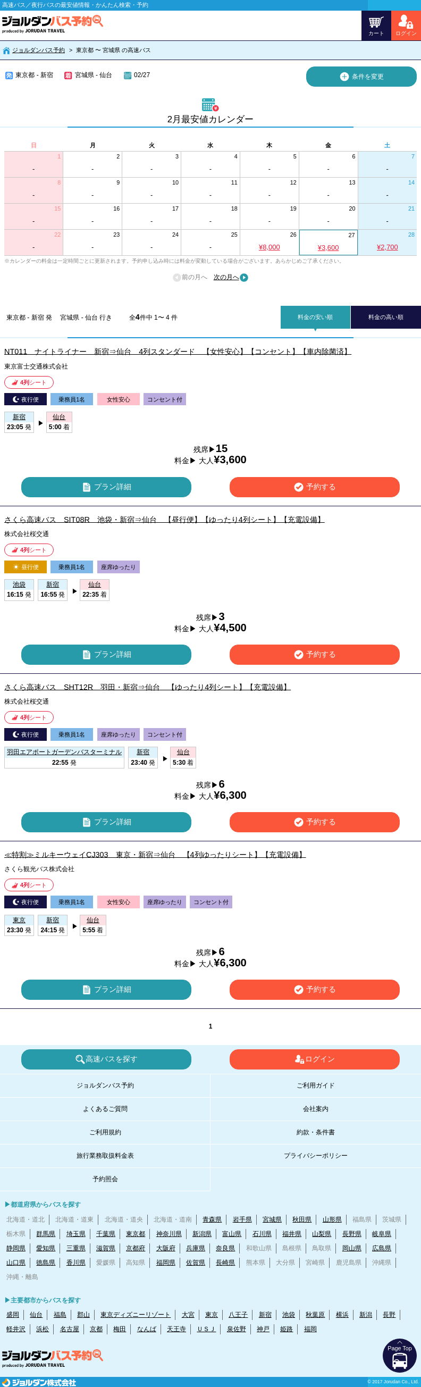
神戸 (263, 1329)
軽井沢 (16, 1329)
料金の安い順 (315, 317)
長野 (389, 1314)
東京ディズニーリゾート (135, 1314)
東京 (211, 1314)
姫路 (286, 1329)
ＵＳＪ (206, 1329)
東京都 (135, 1234)
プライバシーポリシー (316, 1155)
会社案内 (316, 1109)
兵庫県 (195, 1248)
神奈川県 (169, 1234)
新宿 (265, 1314)
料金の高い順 (385, 317)
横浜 (342, 1314)
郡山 (83, 1314)
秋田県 (301, 1219)
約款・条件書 (316, 1132)
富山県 (231, 1234)
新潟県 (202, 1234)
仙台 (36, 1314)
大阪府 (165, 1248)
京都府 (135, 1248)
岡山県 (351, 1248)
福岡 (310, 1329)
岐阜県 (381, 1234)
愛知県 (45, 1248)
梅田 (119, 1329)
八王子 (238, 1314)
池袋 (288, 1314)
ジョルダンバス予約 (38, 50)
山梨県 (321, 1234)
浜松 (42, 1329)
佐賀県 (195, 1262)
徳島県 (45, 1262)
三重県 (76, 1248)
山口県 (16, 1262)
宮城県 (272, 1219)
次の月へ (231, 277)
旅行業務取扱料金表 (105, 1155)
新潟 (365, 1314)
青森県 (212, 1219)
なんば (146, 1329)
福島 (60, 1314)
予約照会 (105, 1179)
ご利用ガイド (316, 1085)
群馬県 (45, 1234)
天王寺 (176, 1329)
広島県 (381, 1248)
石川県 (262, 1234)
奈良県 (225, 1248)
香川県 (76, 1262)
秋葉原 (315, 1314)
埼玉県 (76, 1234)
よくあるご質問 (105, 1109)
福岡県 (165, 1262)
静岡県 (16, 1248)
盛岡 (12, 1314)
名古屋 (69, 1329)
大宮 (188, 1314)
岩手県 (242, 1219)
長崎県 (225, 1262)
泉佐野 (236, 1329)
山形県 (332, 1219)
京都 (96, 1329)
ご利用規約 (105, 1132)
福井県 (291, 1234)
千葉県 (105, 1234)
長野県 (351, 1234)
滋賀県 (105, 1248)
